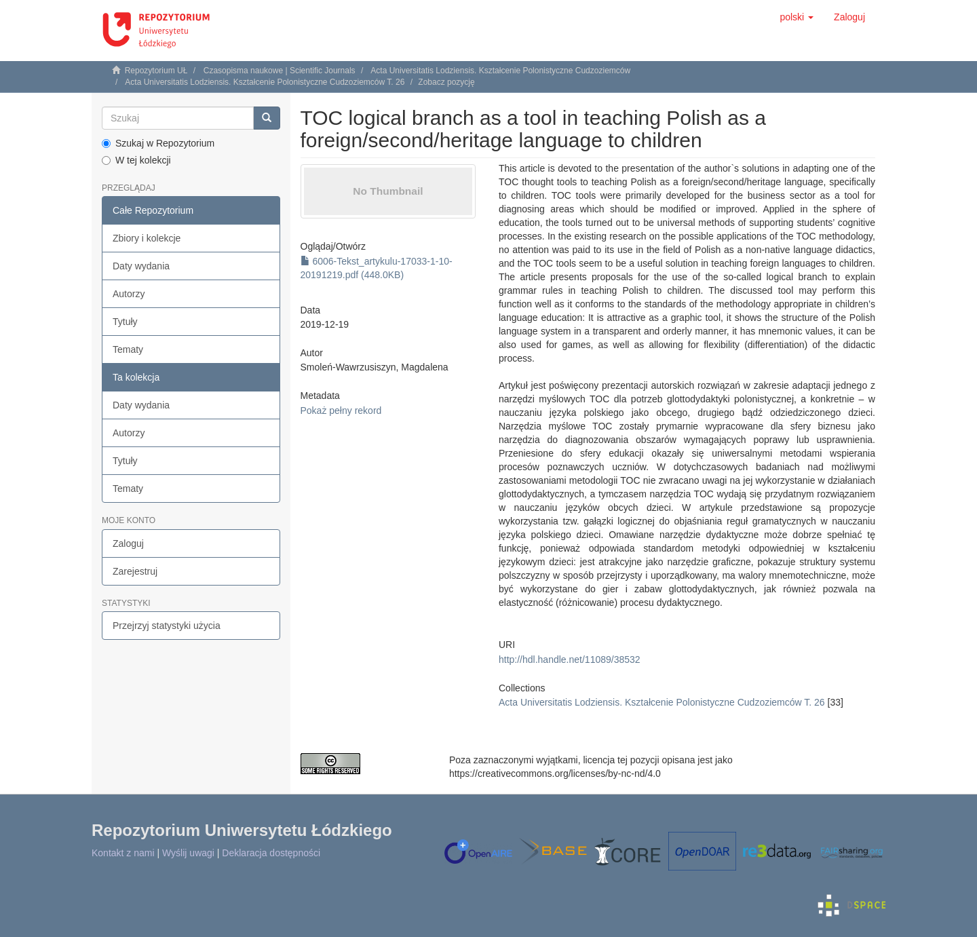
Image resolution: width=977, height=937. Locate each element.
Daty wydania (141, 266)
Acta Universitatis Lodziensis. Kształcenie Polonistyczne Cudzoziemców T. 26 (264, 82)
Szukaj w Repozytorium (158, 143)
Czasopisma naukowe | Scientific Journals (280, 70)
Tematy (128, 349)
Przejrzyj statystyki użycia (167, 625)
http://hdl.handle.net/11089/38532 (569, 659)
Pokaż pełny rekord (341, 410)
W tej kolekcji (136, 160)
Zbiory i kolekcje (146, 238)
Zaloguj (128, 543)
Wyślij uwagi (188, 852)
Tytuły (125, 321)
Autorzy (129, 293)
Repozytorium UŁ (156, 70)
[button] (796, 17)
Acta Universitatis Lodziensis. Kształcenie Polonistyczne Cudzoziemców (500, 70)
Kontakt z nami (123, 852)
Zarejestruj (135, 571)
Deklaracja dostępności (271, 852)
